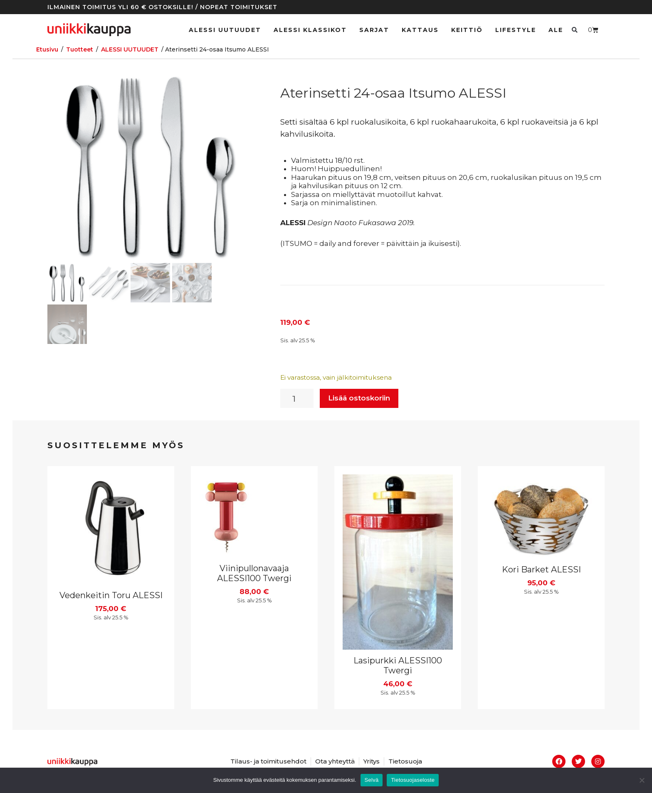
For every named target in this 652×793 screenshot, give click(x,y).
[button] (574, 29)
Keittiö (467, 30)
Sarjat (374, 30)
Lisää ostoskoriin (359, 398)
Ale (555, 30)
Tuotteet (79, 49)
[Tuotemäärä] (297, 398)
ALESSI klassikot (310, 30)
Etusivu (47, 49)
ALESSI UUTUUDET (225, 30)
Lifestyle (515, 30)
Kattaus (420, 30)
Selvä (372, 780)
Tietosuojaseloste (413, 780)
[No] (641, 780)
